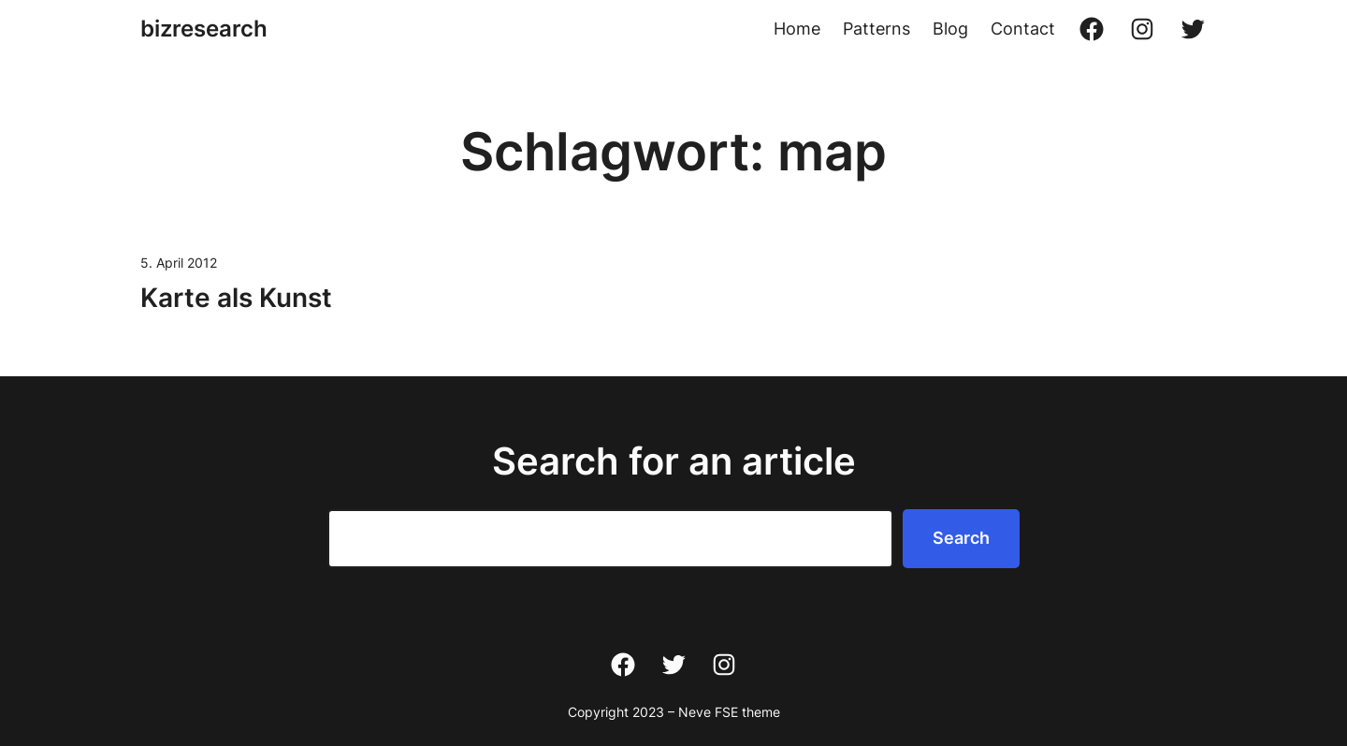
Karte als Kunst (236, 298)
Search (961, 538)
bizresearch (204, 28)
